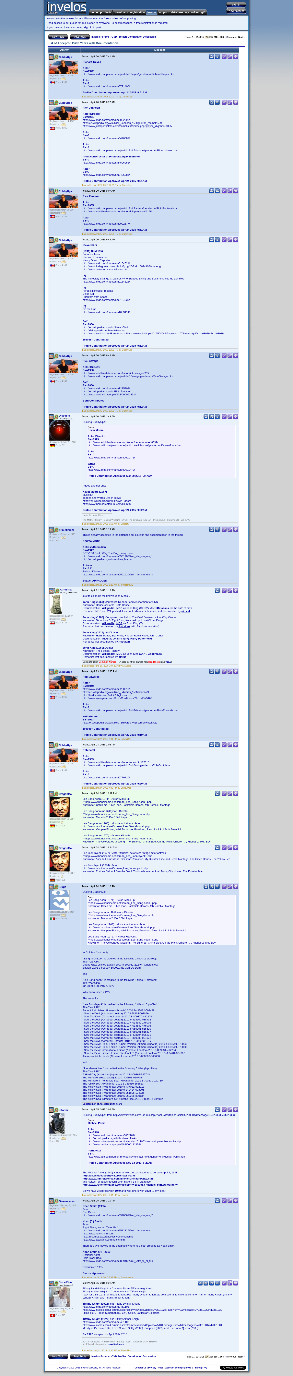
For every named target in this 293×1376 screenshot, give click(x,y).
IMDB (119, 608)
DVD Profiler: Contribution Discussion (134, 36)
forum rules (111, 18)
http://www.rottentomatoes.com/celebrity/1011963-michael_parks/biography (130, 1184)
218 (215, 37)
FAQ (204, 1367)
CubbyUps (65, 57)
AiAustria (66, 589)
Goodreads (155, 653)
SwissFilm (65, 1282)
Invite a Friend (193, 1367)
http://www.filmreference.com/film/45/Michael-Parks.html (118, 1178)
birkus (122, 656)
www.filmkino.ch (116, 1344)
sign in (88, 27)
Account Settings (174, 1367)
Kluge (62, 886)
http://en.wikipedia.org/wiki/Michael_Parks (109, 1175)
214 (198, 37)
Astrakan (124, 626)
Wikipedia (108, 608)
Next (241, 37)
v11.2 (168, 662)
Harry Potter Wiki (141, 638)
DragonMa (65, 793)
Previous (230, 37)
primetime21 (66, 529)
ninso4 (185, 611)
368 (222, 37)
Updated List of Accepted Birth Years (102, 1104)
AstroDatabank (159, 608)
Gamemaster (67, 1201)
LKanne (64, 1110)
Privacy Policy (155, 1367)
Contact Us (140, 1367)
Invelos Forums (100, 36)
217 (211, 37)
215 (202, 37)
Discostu (64, 415)
